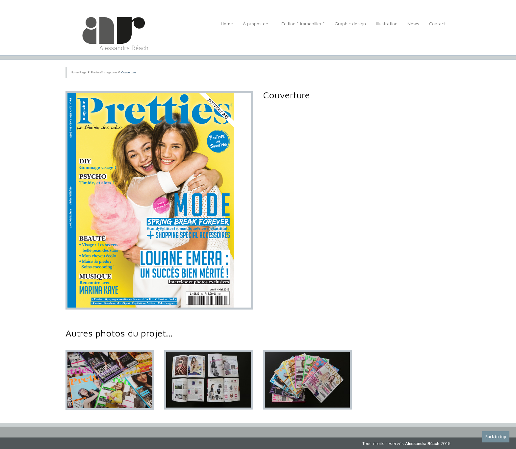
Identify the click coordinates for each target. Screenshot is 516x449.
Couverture (128, 72)
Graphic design (350, 27)
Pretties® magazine (104, 72)
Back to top (495, 437)
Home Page (79, 72)
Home (227, 27)
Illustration (387, 27)
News (413, 27)
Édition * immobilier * (303, 27)
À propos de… (257, 27)
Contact (437, 27)
